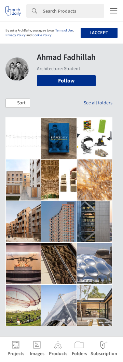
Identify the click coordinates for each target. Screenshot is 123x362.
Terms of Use (64, 30)
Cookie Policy (42, 35)
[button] (17, 103)
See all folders (98, 103)
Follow (66, 81)
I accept (99, 32)
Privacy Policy (15, 35)
